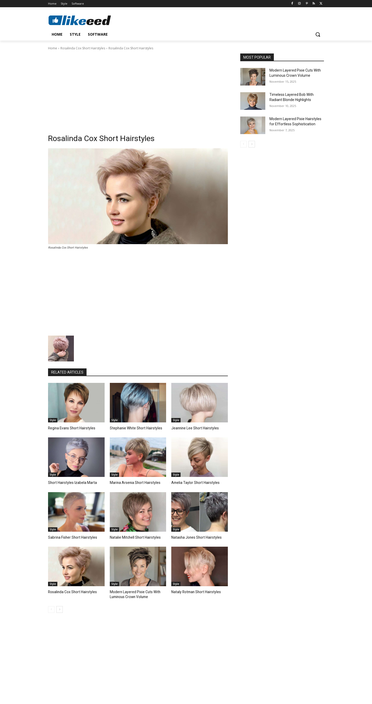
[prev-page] (51, 608)
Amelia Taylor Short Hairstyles (193, 482)
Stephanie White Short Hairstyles (134, 428)
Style (53, 420)
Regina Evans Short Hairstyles (70, 428)
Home (52, 48)
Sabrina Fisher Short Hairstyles (71, 536)
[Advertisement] (138, 89)
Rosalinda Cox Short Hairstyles (82, 48)
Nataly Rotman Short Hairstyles (194, 591)
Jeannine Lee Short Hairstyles (193, 428)
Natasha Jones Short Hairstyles (194, 536)
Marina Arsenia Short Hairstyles (133, 482)
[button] (318, 34)
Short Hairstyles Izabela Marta (70, 482)
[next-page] (59, 608)
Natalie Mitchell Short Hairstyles (133, 536)
